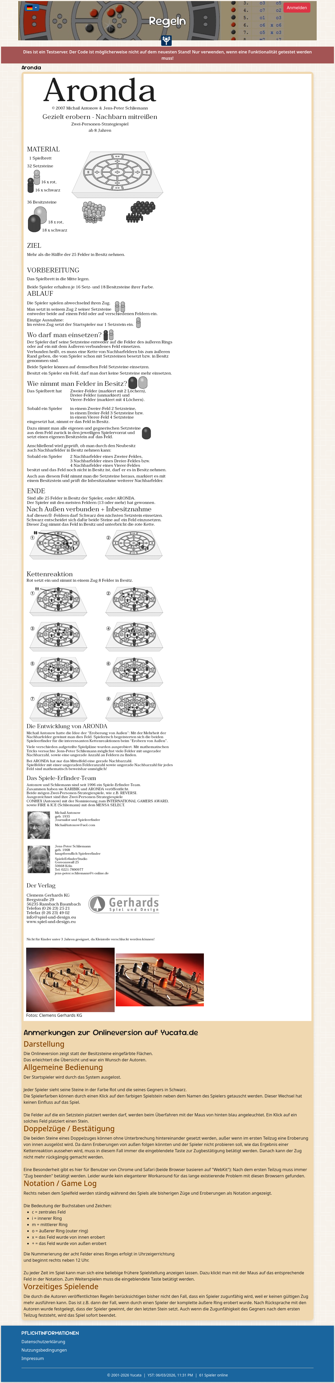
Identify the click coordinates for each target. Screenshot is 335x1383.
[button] (32, 7)
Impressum (32, 1358)
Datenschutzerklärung (43, 1341)
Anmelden (297, 7)
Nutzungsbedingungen (44, 1350)
